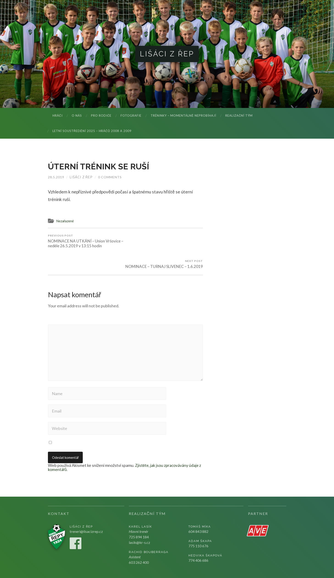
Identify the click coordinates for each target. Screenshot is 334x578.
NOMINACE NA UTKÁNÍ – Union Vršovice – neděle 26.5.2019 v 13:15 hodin (86, 241)
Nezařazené (65, 221)
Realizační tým (239, 116)
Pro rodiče (101, 116)
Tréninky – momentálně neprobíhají (183, 116)
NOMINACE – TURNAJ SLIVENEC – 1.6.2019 (165, 241)
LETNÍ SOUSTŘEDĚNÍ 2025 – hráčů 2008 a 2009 (92, 131)
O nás (77, 116)
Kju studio (268, 566)
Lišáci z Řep (167, 54)
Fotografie (131, 116)
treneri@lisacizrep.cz (86, 511)
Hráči (57, 116)
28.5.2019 (56, 177)
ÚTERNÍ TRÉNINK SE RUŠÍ (99, 166)
